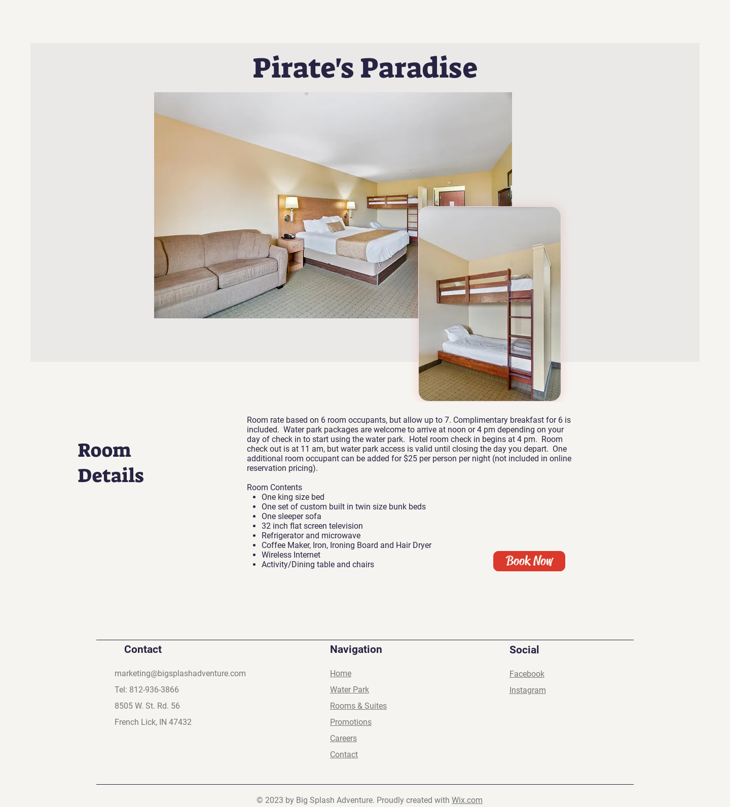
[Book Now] (529, 561)
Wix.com (467, 800)
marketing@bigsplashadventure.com (180, 673)
